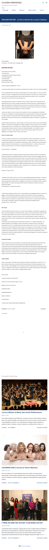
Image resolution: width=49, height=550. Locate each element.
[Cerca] (43, 2)
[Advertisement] (24, 361)
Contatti (41, 10)
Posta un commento (13, 482)
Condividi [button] (43, 309)
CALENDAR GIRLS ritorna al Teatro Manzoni (20, 467)
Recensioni (21, 10)
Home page (4, 10)
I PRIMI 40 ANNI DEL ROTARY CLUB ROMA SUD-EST (22, 523)
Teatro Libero (11, 309)
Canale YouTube (31, 10)
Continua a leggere (42, 427)
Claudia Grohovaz (12, 3)
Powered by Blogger (24, 546)
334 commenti (11, 427)
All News (13, 10)
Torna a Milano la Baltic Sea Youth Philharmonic (22, 412)
